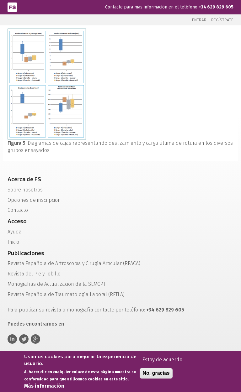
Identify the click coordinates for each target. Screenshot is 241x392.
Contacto (18, 210)
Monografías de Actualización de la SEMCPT (56, 284)
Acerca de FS (24, 178)
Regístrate (222, 20)
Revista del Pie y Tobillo (34, 274)
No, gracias (155, 375)
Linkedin (12, 339)
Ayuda (15, 232)
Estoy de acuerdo (162, 361)
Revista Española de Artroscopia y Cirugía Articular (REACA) (74, 263)
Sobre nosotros (25, 190)
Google (35, 339)
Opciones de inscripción (34, 200)
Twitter (24, 339)
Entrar (199, 20)
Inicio (13, 242)
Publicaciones (26, 252)
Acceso (17, 220)
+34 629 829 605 (216, 7)
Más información (44, 387)
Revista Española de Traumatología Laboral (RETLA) (66, 294)
